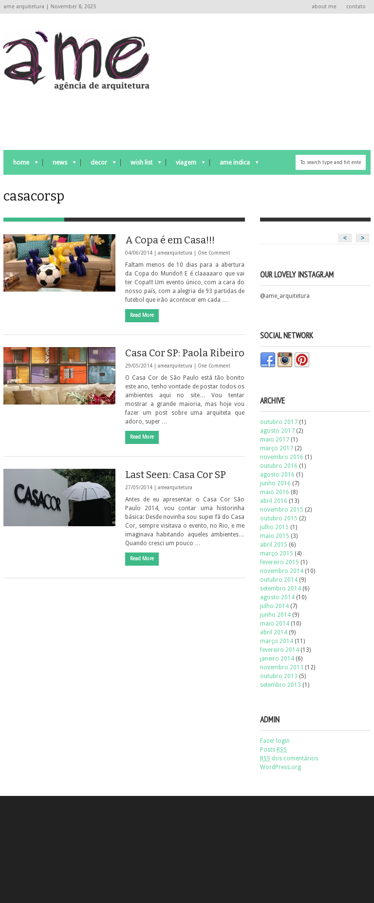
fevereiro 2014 (279, 649)
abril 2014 (273, 632)
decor (98, 165)
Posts (273, 749)
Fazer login (275, 740)
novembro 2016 (281, 457)
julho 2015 (274, 527)
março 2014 (276, 641)
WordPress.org (280, 767)
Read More (142, 315)
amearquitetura (175, 253)
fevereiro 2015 (279, 562)
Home (20, 165)
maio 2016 (274, 492)
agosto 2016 (277, 474)
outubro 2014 (279, 579)
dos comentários (289, 758)
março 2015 (276, 553)
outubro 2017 (279, 422)
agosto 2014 (277, 597)
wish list (141, 165)
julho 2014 (274, 606)
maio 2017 (274, 439)
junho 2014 (275, 614)
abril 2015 (273, 544)
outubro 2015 (279, 518)
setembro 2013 (280, 685)
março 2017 (276, 448)
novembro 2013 (281, 667)
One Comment (214, 253)
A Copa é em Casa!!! (170, 240)
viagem (185, 165)
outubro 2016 (279, 465)
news (59, 165)
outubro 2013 (279, 676)
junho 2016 (275, 483)
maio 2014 (274, 623)
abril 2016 (273, 501)
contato (356, 6)
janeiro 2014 (277, 658)
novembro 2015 (281, 509)
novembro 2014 (281, 571)
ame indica (234, 165)
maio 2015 (274, 536)
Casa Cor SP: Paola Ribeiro (184, 353)
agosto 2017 (277, 430)
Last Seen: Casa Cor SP (175, 474)
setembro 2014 (280, 588)
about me (324, 6)
